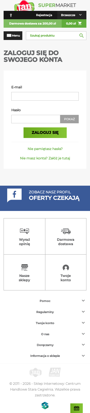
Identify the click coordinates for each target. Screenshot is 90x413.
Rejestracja (44, 15)
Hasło (16, 110)
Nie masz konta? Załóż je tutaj (45, 158)
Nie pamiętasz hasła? (45, 149)
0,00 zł (74, 23)
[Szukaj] (56, 35)
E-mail (16, 87)
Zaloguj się (45, 132)
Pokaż (69, 119)
